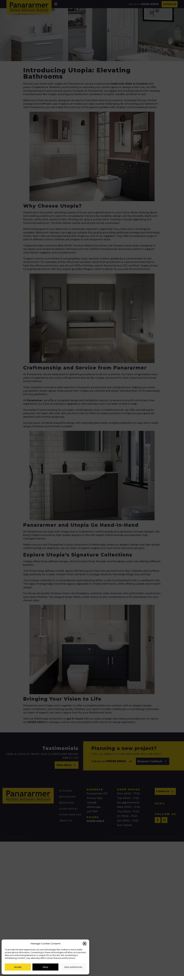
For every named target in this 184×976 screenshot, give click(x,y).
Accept (17, 967)
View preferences (73, 967)
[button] (84, 943)
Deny (45, 967)
